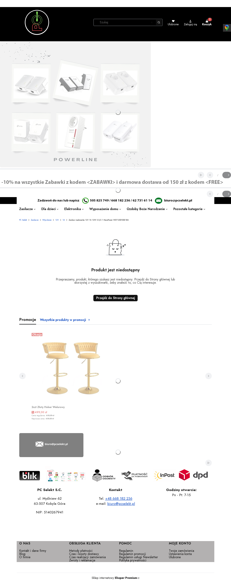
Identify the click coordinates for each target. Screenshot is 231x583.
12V (57, 220)
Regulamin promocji (132, 554)
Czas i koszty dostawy (84, 554)
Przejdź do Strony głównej (115, 298)
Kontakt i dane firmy (32, 550)
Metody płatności (81, 550)
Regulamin (126, 550)
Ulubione (175, 557)
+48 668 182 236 (118, 498)
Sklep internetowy (114, 577)
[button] (159, 22)
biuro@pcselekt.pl (121, 503)
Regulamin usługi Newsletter (138, 557)
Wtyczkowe (46, 220)
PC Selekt (23, 220)
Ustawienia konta (180, 554)
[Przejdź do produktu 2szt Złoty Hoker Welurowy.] (72, 368)
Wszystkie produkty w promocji (65, 320)
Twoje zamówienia (181, 550)
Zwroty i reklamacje (82, 560)
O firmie (24, 557)
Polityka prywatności (132, 560)
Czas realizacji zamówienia (87, 557)
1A (64, 220)
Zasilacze (34, 220)
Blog (22, 554)
